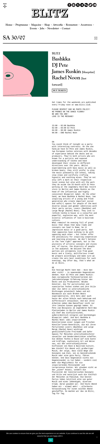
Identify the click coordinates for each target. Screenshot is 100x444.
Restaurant (71, 24)
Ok (50, 440)
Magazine (36, 24)
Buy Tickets (59, 90)
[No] (96, 437)
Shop (47, 24)
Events (33, 28)
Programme (21, 24)
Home (9, 24)
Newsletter (53, 28)
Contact (66, 28)
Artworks (58, 24)
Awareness (86, 24)
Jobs (42, 28)
